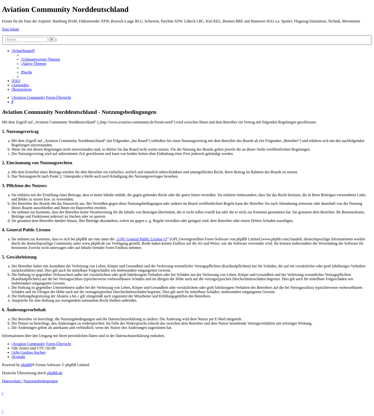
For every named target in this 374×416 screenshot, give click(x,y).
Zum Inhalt (10, 29)
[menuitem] (40, 59)
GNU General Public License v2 (142, 239)
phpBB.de (54, 373)
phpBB (26, 365)
